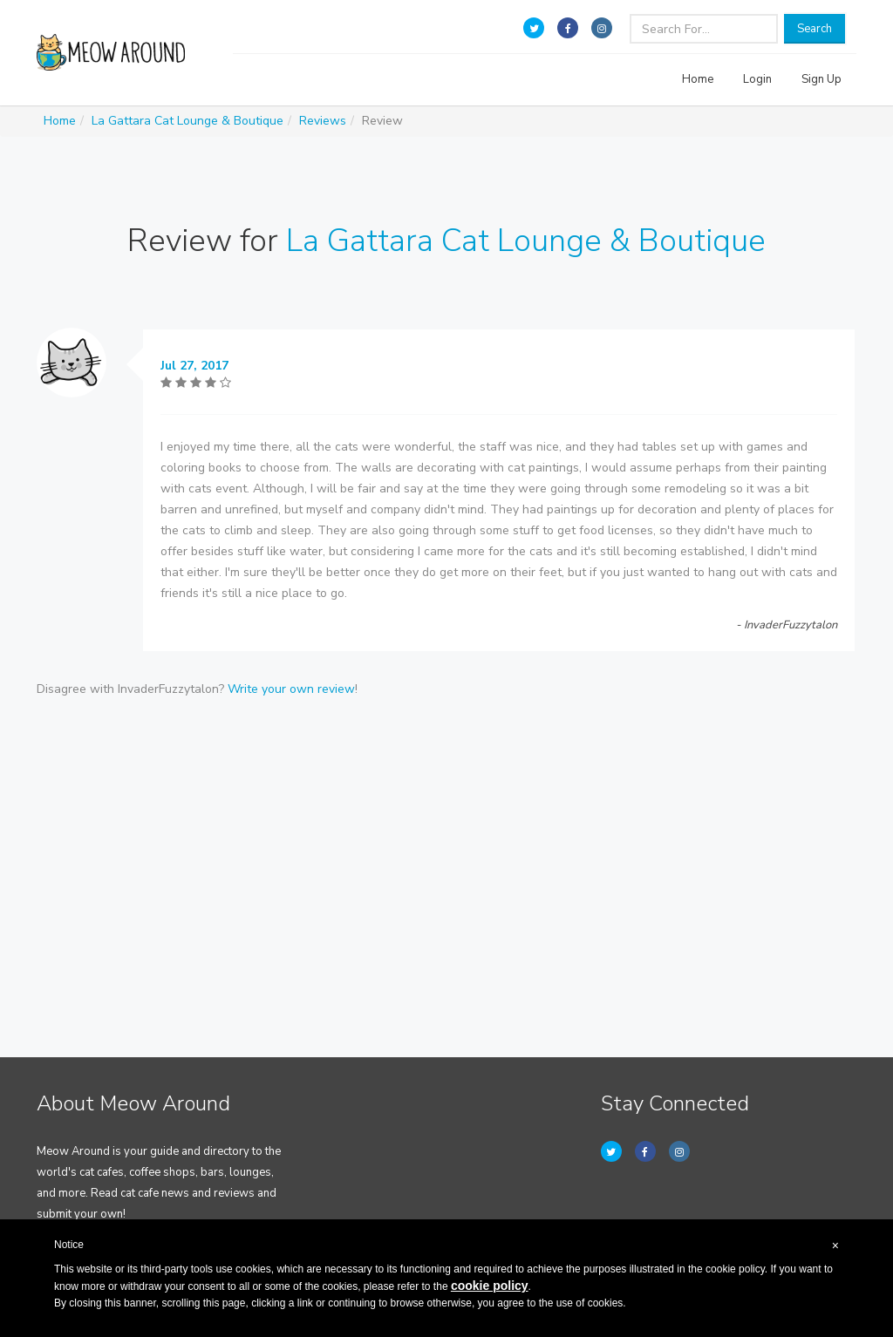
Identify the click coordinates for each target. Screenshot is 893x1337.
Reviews (322, 120)
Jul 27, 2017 (194, 365)
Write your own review (291, 689)
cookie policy (489, 1286)
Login (757, 79)
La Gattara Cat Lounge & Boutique (187, 120)
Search (814, 29)
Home (697, 79)
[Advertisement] (446, 848)
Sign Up (821, 79)
